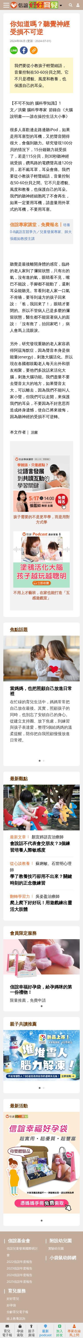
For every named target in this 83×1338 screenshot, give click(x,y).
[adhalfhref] (41, 231)
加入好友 (59, 1331)
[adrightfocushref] (41, 699)
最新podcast (45, 1331)
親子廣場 (31, 1331)
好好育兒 (13, 1298)
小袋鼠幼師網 (63, 1258)
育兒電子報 (7, 1331)
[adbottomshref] (41, 484)
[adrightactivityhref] (41, 1162)
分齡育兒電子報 (17, 1312)
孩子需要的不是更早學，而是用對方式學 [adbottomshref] (41, 519)
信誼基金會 (19, 1241)
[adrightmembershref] (41, 959)
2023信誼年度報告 (19, 1268)
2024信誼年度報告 (19, 1275)
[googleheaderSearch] (71, 5)
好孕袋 (11, 1305)
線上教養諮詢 (16, 1318)
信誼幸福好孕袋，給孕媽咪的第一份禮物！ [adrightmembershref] (41, 989)
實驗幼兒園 (56, 1248)
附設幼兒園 (61, 1241)
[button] (61, 4)
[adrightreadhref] (41, 1055)
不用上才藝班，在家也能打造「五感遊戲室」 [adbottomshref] (41, 595)
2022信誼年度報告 (19, 1262)
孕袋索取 (20, 1331)
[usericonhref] (76, 5)
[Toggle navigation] (6, 5)
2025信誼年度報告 (19, 1281)
